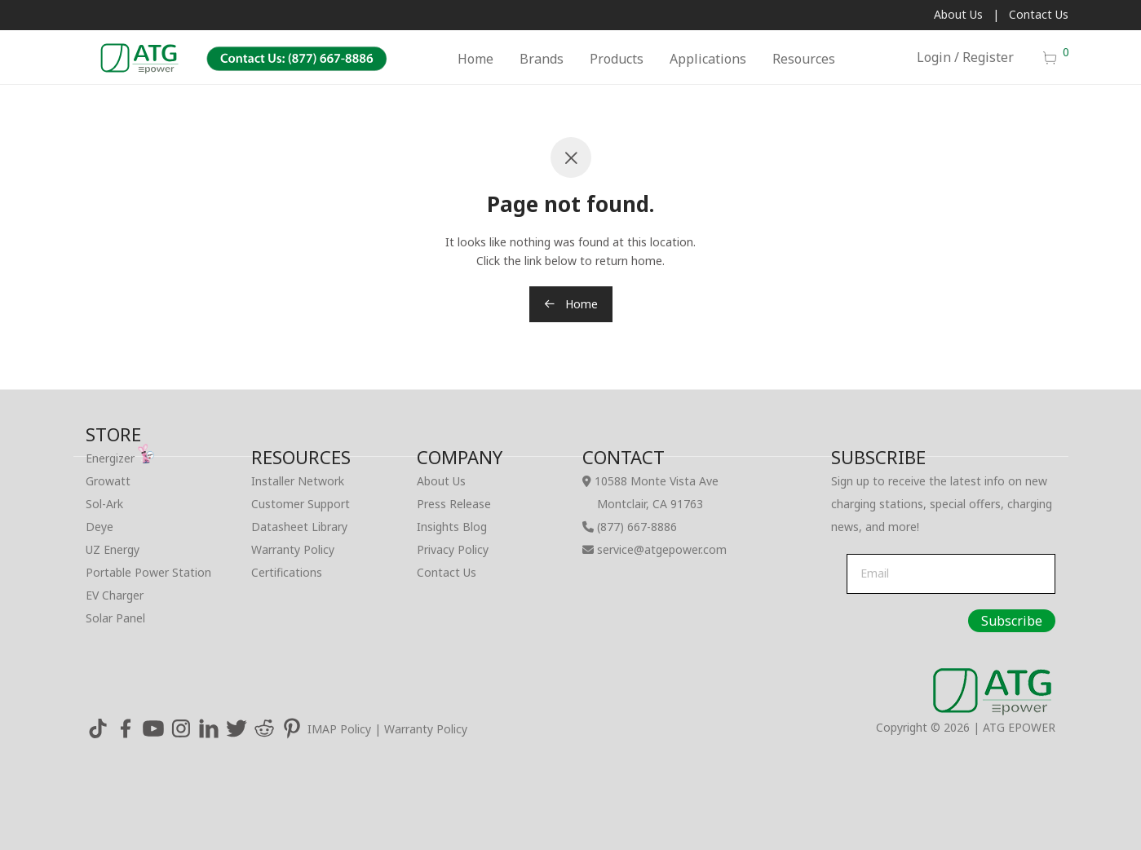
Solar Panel (115, 618)
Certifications (286, 572)
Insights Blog (452, 526)
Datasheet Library (299, 526)
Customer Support (300, 503)
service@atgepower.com (662, 549)
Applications (708, 59)
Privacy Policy (453, 549)
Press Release (454, 503)
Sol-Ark (104, 503)
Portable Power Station (148, 572)
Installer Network (297, 481)
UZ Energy (112, 549)
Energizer (120, 458)
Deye (99, 526)
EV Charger (115, 595)
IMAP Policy (339, 729)
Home (475, 59)
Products (616, 59)
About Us (958, 14)
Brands (542, 59)
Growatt (108, 481)
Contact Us (1038, 14)
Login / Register (965, 57)
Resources (803, 59)
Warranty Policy (292, 549)
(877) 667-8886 (637, 526)
